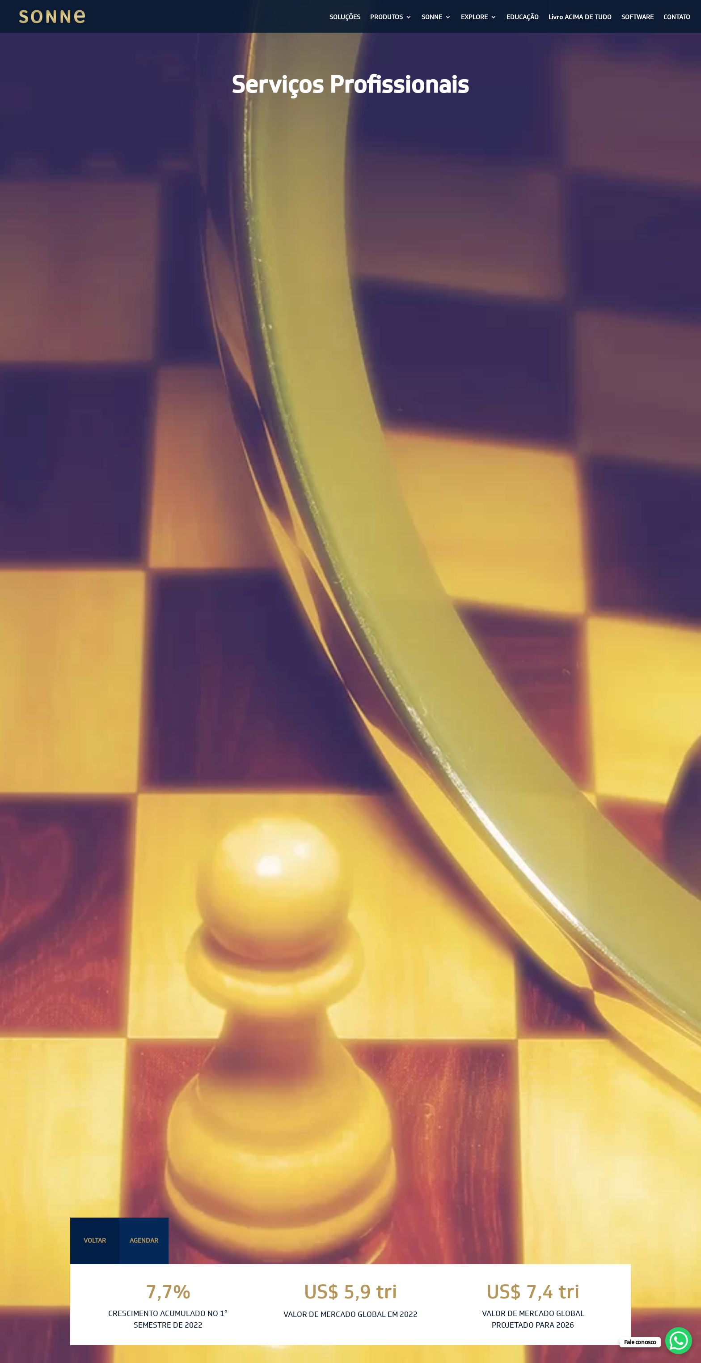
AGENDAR (144, 1240)
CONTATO (676, 17)
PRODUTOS (386, 17)
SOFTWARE (637, 17)
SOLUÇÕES (344, 17)
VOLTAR (95, 1240)
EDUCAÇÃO (523, 17)
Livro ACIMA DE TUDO (580, 17)
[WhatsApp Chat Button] (678, 1340)
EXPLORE (474, 17)
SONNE (432, 17)
